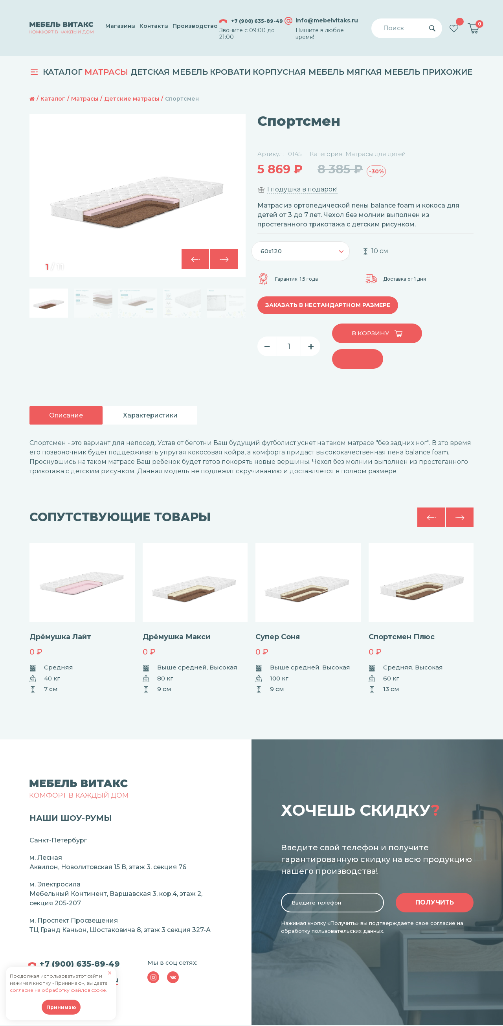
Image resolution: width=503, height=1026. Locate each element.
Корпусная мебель (298, 72)
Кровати (230, 72)
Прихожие (447, 72)
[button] (224, 259)
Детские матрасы (131, 99)
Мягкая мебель (383, 72)
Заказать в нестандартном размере (327, 305)
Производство (195, 25)
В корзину (377, 333)
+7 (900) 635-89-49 (251, 21)
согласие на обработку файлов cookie (58, 990)
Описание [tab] (66, 415)
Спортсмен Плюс (402, 637)
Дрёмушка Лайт (60, 637)
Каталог (57, 72)
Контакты (154, 25)
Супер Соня (277, 637)
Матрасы (106, 72)
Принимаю (61, 1007)
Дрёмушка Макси (176, 637)
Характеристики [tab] (150, 415)
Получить (434, 903)
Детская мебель (169, 72)
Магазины (120, 25)
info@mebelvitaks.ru (327, 21)
